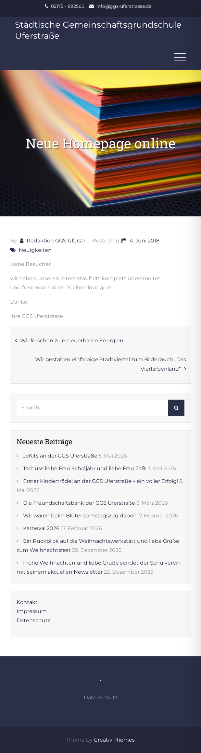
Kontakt (27, 602)
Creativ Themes (114, 740)
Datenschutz (33, 620)
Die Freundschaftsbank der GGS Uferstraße (79, 503)
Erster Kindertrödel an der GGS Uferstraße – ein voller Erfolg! (100, 481)
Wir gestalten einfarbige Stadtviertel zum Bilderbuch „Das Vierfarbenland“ (110, 364)
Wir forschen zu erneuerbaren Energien (71, 340)
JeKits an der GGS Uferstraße (60, 456)
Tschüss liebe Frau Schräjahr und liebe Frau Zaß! (84, 468)
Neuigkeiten (35, 250)
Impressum (32, 611)
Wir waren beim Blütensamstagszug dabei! (79, 516)
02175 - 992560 (67, 6)
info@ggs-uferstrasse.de (123, 6)
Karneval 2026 (41, 528)
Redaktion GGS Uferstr (56, 241)
